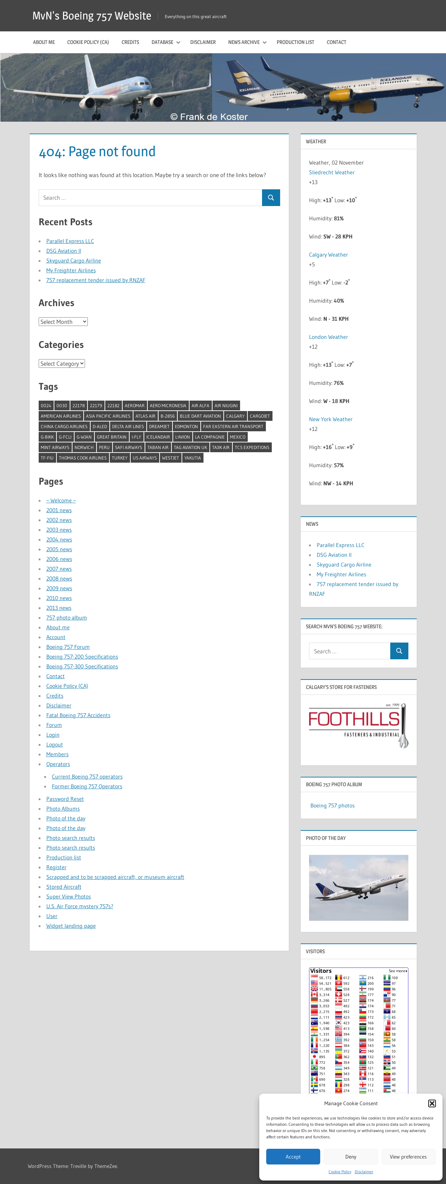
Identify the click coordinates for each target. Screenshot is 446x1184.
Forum (54, 724)
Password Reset (65, 798)
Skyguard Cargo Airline (73, 260)
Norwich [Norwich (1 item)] (84, 447)
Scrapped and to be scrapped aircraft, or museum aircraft (115, 876)
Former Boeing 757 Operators (87, 786)
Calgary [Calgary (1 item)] (235, 416)
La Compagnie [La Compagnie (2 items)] (210, 437)
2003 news (59, 529)
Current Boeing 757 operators (87, 776)
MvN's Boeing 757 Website (91, 15)
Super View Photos (68, 896)
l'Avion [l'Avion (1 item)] (182, 437)
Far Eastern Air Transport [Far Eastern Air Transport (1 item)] (233, 426)
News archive (247, 42)
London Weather (328, 336)
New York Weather (331, 419)
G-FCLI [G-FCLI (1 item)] (65, 437)
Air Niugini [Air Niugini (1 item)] (226, 405)
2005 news (59, 549)
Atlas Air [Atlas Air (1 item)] (145, 416)
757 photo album (66, 617)
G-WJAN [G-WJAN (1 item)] (84, 437)
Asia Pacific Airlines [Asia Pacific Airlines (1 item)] (108, 416)
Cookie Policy (340, 1171)
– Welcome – (61, 500)
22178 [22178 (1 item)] (78, 405)
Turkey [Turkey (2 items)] (120, 458)
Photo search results (70, 837)
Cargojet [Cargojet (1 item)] (260, 416)
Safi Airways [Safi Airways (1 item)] (128, 447)
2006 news (59, 558)
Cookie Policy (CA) (88, 42)
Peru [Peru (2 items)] (104, 447)
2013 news (58, 607)
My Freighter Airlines (71, 270)
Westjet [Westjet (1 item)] (170, 458)
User (51, 915)
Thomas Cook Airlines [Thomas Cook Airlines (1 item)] (83, 458)
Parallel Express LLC (70, 240)
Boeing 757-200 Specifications (82, 656)
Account (56, 636)
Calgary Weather (328, 254)
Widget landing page (71, 925)
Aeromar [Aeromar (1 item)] (135, 405)
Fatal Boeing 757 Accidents (78, 715)
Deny (350, 1156)
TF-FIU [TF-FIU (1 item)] (47, 458)
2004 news (59, 539)
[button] (432, 1103)
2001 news (59, 510)
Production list (295, 42)
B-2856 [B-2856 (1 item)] (168, 416)
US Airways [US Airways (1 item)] (145, 458)
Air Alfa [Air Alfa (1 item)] (200, 405)
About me (44, 42)
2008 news (59, 578)
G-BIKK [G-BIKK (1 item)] (47, 437)
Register (56, 867)
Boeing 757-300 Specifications (82, 666)
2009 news (59, 588)
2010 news (59, 597)
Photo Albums (63, 808)
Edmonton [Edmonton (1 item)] (186, 426)
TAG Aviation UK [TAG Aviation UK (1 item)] (190, 447)
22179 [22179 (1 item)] (96, 405)
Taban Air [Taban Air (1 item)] (158, 447)
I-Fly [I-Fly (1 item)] (136, 437)
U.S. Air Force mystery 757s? (79, 906)
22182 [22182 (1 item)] (113, 405)
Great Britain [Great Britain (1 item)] (111, 437)
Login (53, 734)
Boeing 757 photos (332, 805)
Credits (130, 42)
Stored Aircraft (64, 886)
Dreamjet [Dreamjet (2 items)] (159, 426)
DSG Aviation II (63, 250)
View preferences (408, 1156)
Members (57, 754)
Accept (293, 1156)
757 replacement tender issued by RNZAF (95, 279)
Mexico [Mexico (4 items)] (237, 437)
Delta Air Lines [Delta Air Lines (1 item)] (128, 426)
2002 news (59, 519)
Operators (58, 763)
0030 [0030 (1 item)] (61, 405)
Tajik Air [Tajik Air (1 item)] (221, 447)
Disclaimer (364, 1171)
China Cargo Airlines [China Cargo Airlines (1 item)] (64, 426)
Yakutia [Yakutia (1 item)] (192, 458)
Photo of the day (65, 818)
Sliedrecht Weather (332, 172)
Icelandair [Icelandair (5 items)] (158, 437)
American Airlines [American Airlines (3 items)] (61, 416)
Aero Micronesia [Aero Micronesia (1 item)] (168, 405)
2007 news (59, 568)
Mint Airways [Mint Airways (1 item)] (55, 447)
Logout (54, 744)
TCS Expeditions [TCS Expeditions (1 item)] (252, 447)
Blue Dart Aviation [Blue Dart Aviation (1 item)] (200, 416)
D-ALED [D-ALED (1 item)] (100, 426)
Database (166, 42)
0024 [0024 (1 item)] (46, 405)
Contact (336, 42)
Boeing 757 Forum (68, 646)
